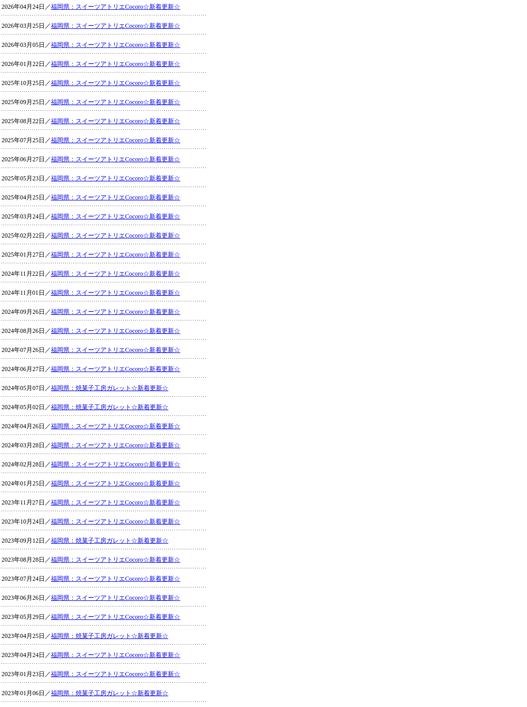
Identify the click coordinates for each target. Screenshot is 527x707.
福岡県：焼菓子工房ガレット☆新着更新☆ (109, 388)
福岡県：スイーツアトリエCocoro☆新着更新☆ (115, 6)
